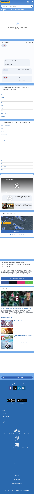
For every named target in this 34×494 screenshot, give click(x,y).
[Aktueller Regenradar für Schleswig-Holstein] (5, 167)
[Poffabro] (17, 111)
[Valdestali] (17, 94)
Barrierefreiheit (17, 479)
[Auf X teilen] (13, 282)
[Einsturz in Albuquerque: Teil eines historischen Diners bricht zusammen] (17, 198)
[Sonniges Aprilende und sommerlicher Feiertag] (16, 324)
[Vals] (17, 108)
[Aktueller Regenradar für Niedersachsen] (4, 149)
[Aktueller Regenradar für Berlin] (2, 131)
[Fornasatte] (17, 100)
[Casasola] (17, 116)
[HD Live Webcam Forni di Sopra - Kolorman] (17, 71)
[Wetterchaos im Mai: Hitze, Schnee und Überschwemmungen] (16, 346)
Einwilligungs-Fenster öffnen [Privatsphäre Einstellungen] (17, 463)
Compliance (17, 475)
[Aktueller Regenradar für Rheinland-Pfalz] (4, 155)
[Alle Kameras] (29, 42)
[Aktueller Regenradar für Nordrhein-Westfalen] (5, 152)
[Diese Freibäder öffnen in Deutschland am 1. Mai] (16, 338)
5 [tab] (19, 235)
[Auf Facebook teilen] (5, 282)
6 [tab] (21, 235)
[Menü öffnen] (31, 1)
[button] (17, 410)
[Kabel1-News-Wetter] (17, 186)
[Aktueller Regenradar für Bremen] (2, 137)
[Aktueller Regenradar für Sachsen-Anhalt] (4, 164)
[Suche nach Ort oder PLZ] (17, 6)
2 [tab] (12, 235)
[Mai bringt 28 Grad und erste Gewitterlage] (16, 331)
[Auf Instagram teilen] (21, 282)
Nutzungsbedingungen (17, 483)
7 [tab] (23, 235)
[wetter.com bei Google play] (11, 401)
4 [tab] (17, 235)
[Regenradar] (17, 224)
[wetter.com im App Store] (22, 401)
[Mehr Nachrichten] (28, 176)
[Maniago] (17, 97)
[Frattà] (17, 105)
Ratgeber (3, 422)
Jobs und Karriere (17, 455)
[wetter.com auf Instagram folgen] (23, 388)
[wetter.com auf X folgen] (15, 388)
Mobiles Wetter (5, 416)
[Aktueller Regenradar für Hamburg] (3, 140)
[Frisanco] (17, 92)
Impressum (17, 471)
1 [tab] (10, 235)
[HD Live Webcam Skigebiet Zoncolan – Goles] (17, 79)
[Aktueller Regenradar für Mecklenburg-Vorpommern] (6, 146)
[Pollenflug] (28, 2)
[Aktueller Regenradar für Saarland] (3, 158)
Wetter (3, 410)
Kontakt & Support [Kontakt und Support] (17, 467)
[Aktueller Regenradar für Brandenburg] (4, 134)
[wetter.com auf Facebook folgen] (10, 388)
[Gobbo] (17, 103)
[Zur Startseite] (6, 1)
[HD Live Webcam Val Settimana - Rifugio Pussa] (17, 53)
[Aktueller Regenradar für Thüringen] (3, 170)
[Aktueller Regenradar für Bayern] (2, 128)
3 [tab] (15, 235)
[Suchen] (31, 6)
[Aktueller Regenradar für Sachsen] (3, 161)
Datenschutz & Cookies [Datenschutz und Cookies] (17, 459)
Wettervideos (4, 419)
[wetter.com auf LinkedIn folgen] (19, 388)
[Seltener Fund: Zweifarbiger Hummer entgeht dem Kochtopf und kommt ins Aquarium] (17, 206)
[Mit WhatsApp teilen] (29, 282)
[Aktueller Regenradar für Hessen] (2, 143)
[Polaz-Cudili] (17, 113)
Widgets (3, 413)
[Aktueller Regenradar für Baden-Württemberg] (5, 125)
